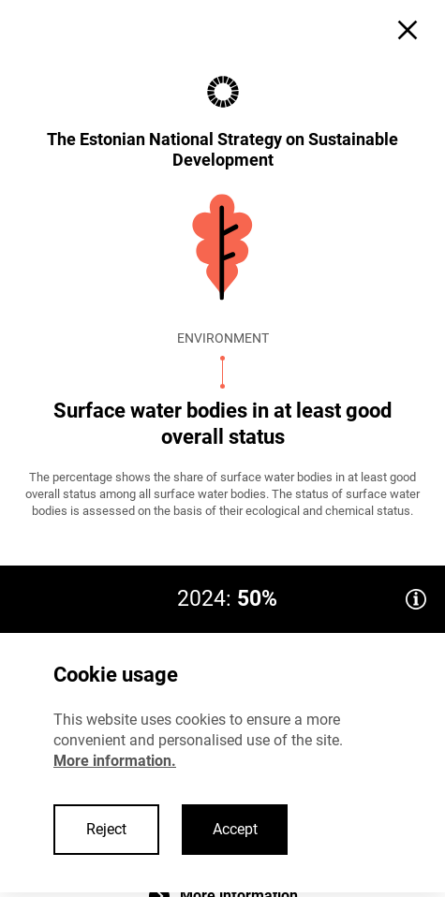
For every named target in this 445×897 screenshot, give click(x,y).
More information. (114, 761)
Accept (235, 829)
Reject (106, 829)
